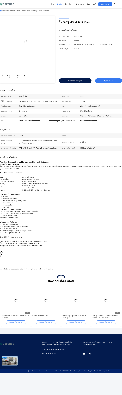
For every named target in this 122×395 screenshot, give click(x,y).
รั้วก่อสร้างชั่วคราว (23, 10)
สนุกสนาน (105, 4)
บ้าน (52, 4)
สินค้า (59, 4)
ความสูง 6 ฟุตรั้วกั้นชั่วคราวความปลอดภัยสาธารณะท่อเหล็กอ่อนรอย (105, 317)
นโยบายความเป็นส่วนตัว (20, 371)
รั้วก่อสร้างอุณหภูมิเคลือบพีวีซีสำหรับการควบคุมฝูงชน (74, 317)
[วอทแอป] (85, 353)
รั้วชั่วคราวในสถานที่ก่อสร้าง (42, 269)
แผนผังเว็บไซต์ (33, 371)
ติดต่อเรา (80, 4)
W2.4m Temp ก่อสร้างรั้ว (40, 316)
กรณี (94, 4)
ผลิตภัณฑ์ (12, 10)
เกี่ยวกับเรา (69, 4)
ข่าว (88, 4)
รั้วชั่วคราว (27, 269)
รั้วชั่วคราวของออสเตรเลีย (13, 269)
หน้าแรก (5, 10)
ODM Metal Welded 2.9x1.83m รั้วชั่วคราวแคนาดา (15, 317)
